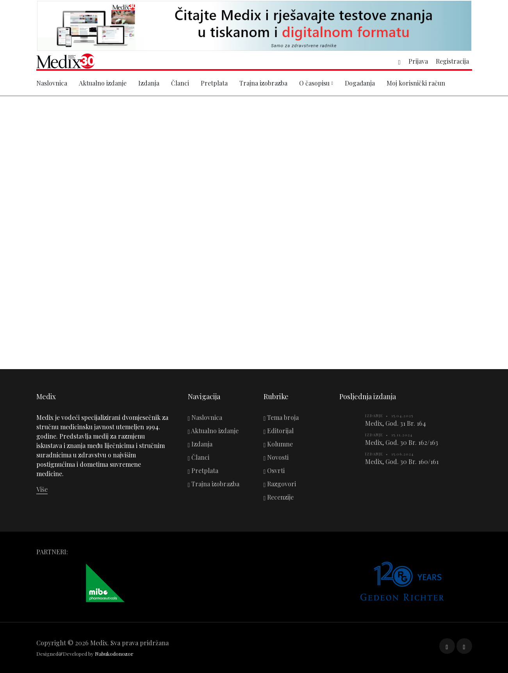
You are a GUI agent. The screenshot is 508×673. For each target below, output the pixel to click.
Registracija (452, 61)
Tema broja (281, 417)
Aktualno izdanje (103, 83)
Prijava (418, 61)
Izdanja (148, 83)
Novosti (276, 457)
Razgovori (280, 484)
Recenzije (279, 497)
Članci (180, 83)
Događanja (360, 83)
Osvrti (274, 470)
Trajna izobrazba (263, 83)
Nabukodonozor (114, 653)
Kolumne (278, 444)
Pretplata (214, 83)
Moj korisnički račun (416, 83)
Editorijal (279, 431)
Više (42, 489)
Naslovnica (51, 83)
